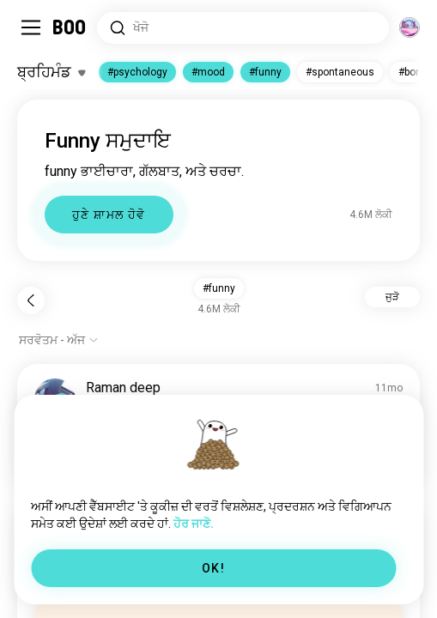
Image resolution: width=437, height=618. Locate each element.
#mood (208, 72)
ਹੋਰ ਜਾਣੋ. (193, 523)
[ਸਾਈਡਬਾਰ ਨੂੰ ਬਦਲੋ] (31, 27)
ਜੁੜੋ (392, 297)
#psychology (137, 72)
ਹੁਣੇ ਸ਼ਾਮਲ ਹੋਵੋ (109, 214)
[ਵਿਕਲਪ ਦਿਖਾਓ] (59, 340)
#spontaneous (340, 72)
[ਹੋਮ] (70, 27)
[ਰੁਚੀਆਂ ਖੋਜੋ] (243, 28)
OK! (213, 568)
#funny (265, 72)
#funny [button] (219, 288)
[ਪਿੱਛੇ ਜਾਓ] (31, 300)
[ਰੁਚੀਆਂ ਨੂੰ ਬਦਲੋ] (51, 72)
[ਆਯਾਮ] (409, 27)
